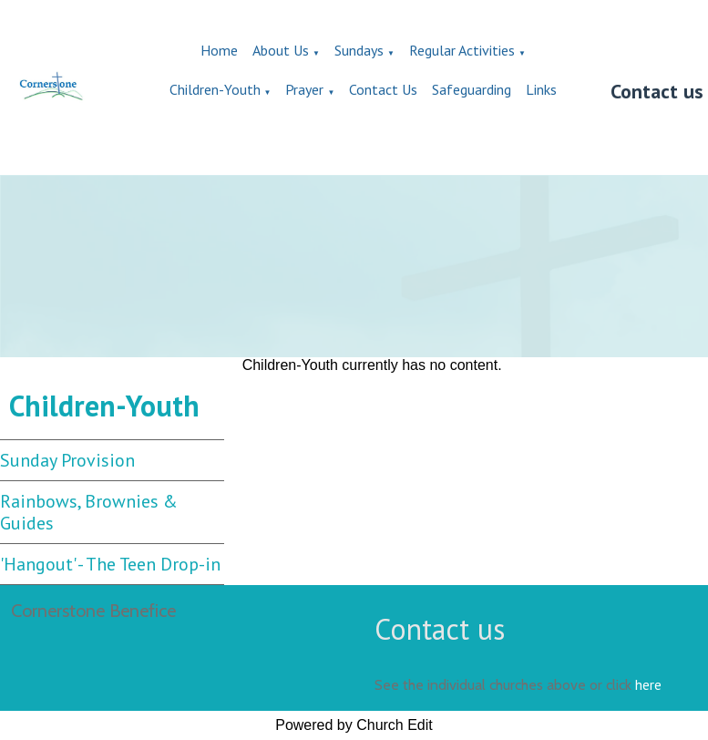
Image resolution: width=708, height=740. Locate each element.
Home (219, 50)
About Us (280, 50)
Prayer (304, 89)
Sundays (359, 50)
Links (541, 89)
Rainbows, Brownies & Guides (89, 512)
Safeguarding (471, 89)
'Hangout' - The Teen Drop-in (110, 564)
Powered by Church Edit (354, 725)
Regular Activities (462, 50)
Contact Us (383, 89)
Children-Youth (215, 89)
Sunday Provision (67, 460)
